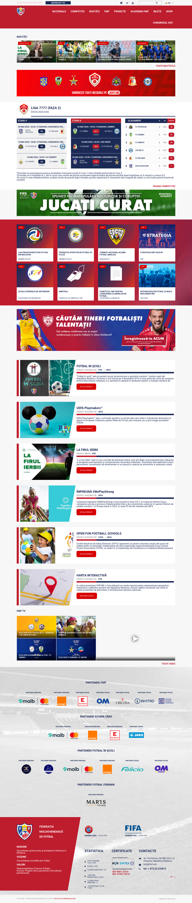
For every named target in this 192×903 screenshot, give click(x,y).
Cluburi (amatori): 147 (96, 871)
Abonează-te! (58, 3)
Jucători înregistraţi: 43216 (95, 876)
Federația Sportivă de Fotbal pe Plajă (75, 253)
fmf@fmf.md (149, 864)
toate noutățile (165, 66)
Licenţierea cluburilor (109, 298)
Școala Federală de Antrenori (34, 291)
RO (168, 3)
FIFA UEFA (144, 298)
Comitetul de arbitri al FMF (71, 298)
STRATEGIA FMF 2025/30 (151, 252)
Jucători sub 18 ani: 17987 (96, 887)
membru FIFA (130, 836)
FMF (142, 259)
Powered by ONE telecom (167, 899)
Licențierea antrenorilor (29, 298)
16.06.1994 (142, 836)
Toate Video (168, 663)
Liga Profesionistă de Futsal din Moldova (33, 253)
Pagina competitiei (164, 186)
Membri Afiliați (24, 259)
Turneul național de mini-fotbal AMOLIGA (112, 253)
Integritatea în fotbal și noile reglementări (156, 292)
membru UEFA (90, 836)
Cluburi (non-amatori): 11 (93, 882)
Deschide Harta (87, 596)
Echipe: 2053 (93, 866)
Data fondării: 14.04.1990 (93, 862)
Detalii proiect (86, 387)
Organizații (104, 259)
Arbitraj (63, 291)
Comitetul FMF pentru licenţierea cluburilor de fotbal (112, 293)
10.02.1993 (102, 836)
